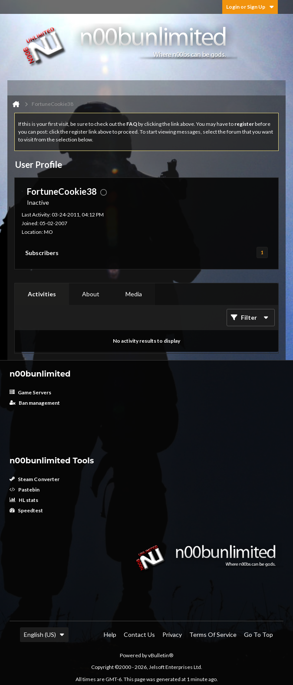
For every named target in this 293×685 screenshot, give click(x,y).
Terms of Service (213, 634)
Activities (42, 294)
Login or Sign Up (250, 6)
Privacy (172, 634)
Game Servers (30, 392)
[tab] (42, 294)
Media (133, 294)
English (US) (44, 634)
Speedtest (26, 510)
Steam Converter (34, 479)
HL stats (24, 500)
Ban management (35, 403)
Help (110, 634)
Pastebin (25, 489)
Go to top (258, 634)
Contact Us (139, 634)
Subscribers (42, 252)
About (90, 294)
